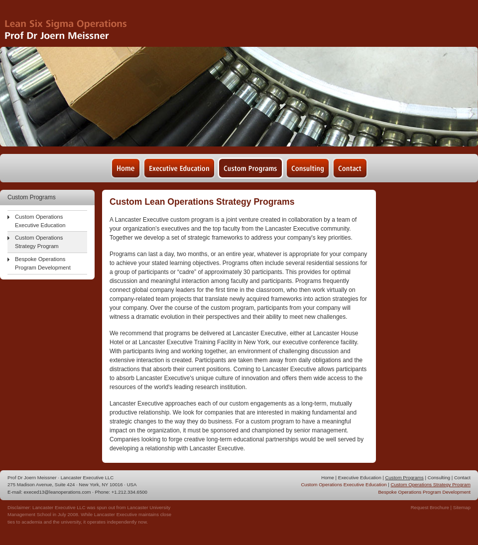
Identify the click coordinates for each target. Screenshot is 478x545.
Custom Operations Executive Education (40, 221)
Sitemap (462, 507)
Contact (462, 477)
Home (327, 477)
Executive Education (359, 477)
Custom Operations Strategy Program (39, 242)
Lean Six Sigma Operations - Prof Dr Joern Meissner (74, 23)
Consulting (439, 477)
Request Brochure (430, 507)
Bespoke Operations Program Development (43, 263)
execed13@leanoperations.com (57, 492)
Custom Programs (404, 477)
